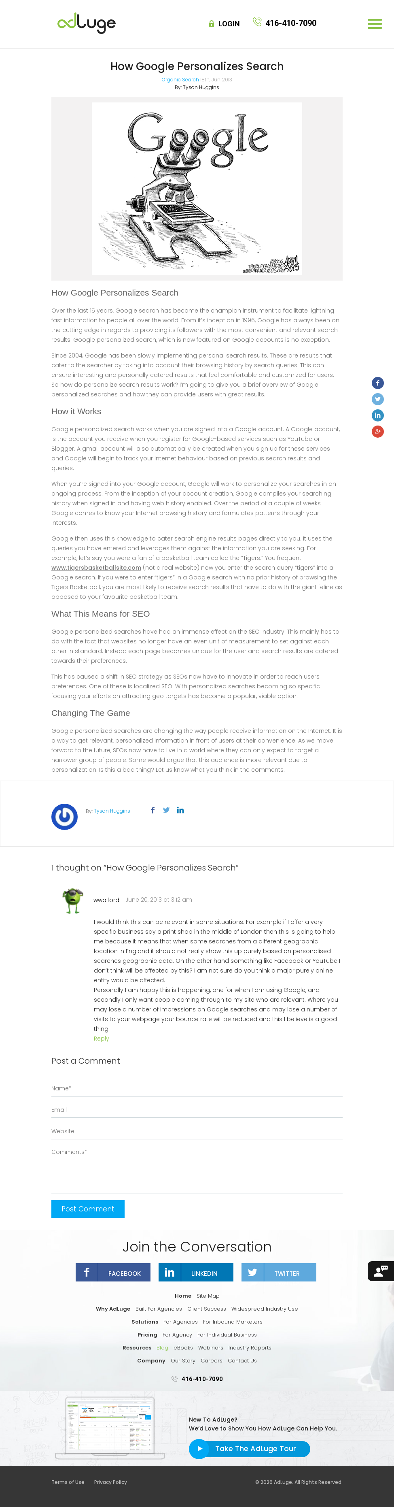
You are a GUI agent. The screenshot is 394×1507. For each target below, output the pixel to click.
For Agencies (180, 1322)
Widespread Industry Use (264, 1309)
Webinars (210, 1348)
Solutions (144, 1322)
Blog (162, 1348)
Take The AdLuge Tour (255, 1448)
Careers (211, 1360)
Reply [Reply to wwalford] (101, 1038)
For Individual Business (227, 1335)
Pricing (147, 1335)
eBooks (183, 1348)
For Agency (177, 1335)
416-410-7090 (202, 1379)
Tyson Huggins (201, 87)
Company (151, 1360)
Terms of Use (72, 1482)
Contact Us (242, 1360)
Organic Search (180, 79)
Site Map (208, 1296)
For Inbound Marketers (233, 1322)
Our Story (183, 1360)
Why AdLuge (113, 1309)
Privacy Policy (110, 1482)
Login (229, 24)
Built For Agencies (159, 1309)
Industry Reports (250, 1348)
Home (183, 1296)
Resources (137, 1348)
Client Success (206, 1309)
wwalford (106, 900)
